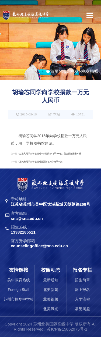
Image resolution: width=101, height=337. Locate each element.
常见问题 (82, 309)
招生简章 (82, 280)
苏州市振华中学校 (19, 299)
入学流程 (82, 299)
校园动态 (50, 270)
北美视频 (50, 299)
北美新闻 (50, 289)
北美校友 (70, 71)
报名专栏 (82, 270)
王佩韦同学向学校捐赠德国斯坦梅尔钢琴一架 (40, 161)
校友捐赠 (89, 71)
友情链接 (18, 270)
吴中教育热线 (18, 280)
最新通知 (50, 280)
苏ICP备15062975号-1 (67, 329)
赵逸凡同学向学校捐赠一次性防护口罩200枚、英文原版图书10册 (50, 153)
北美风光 (50, 309)
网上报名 (82, 289)
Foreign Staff (18, 289)
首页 (54, 71)
